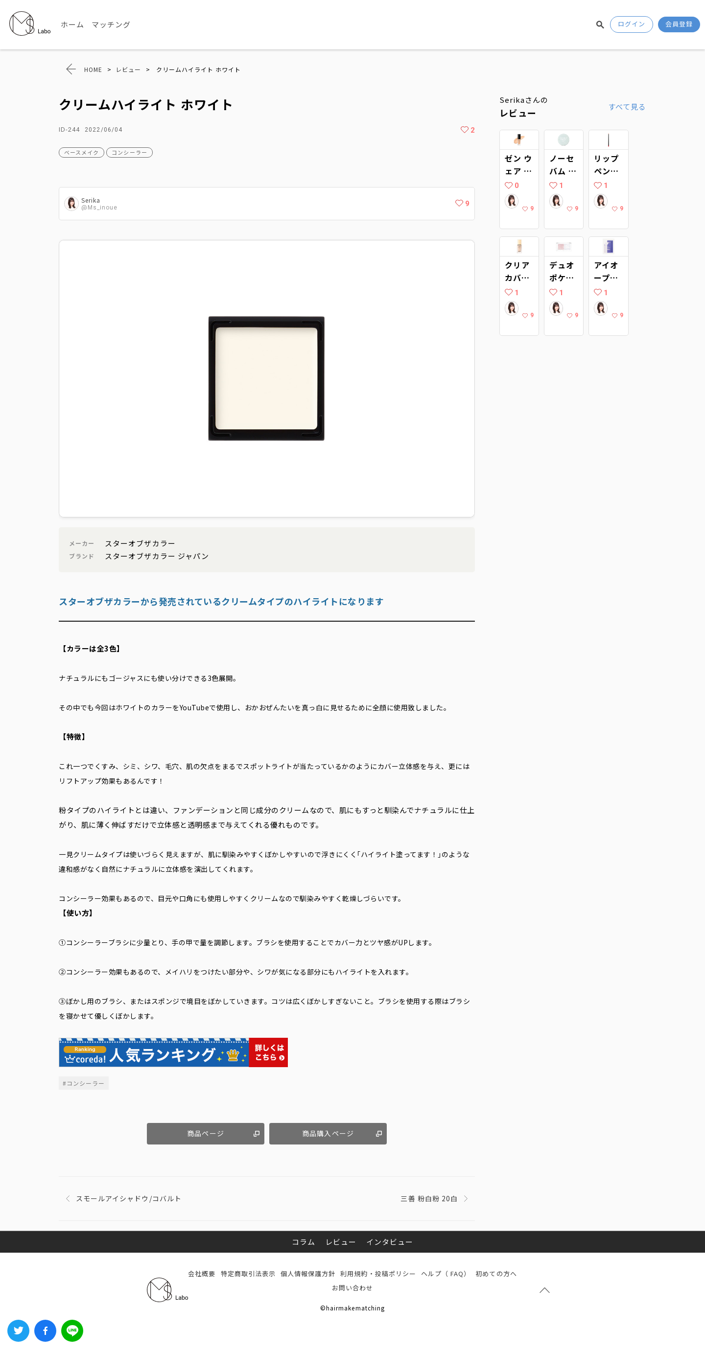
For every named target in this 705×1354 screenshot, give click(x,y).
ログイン (631, 23)
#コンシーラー (84, 1083)
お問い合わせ (352, 1287)
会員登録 (679, 23)
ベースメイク (81, 152)
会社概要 (201, 1273)
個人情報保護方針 (308, 1273)
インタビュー (389, 1242)
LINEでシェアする (72, 1331)
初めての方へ (496, 1273)
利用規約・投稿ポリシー (378, 1273)
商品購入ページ (327, 1133)
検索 (600, 24)
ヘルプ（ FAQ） (445, 1273)
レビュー (340, 1242)
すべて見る (627, 106)
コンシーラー (129, 152)
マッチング (111, 24)
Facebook (45, 1331)
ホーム (72, 24)
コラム (303, 1242)
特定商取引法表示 (248, 1273)
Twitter (18, 1331)
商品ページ (205, 1133)
